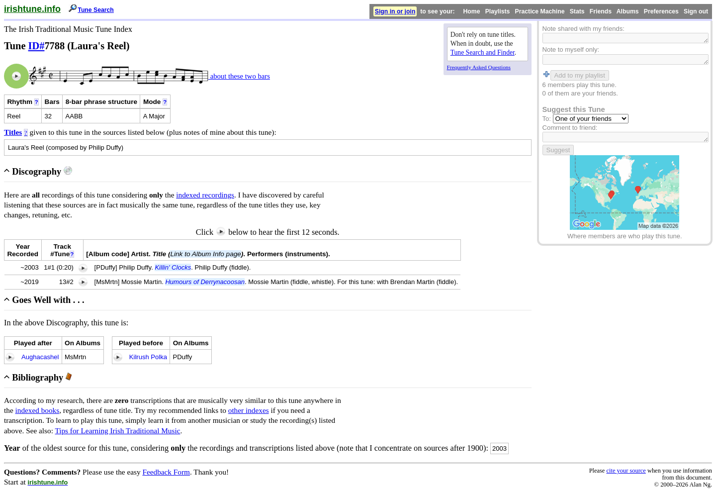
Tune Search (96, 9)
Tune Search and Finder (482, 52)
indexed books (37, 410)
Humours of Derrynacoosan (205, 282)
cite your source (625, 470)
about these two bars (239, 76)
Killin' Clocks (173, 267)
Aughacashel (40, 357)
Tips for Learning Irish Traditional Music (117, 430)
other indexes (248, 410)
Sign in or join (395, 11)
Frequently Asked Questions (479, 67)
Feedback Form (166, 472)
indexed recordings (205, 195)
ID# (36, 45)
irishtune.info (32, 9)
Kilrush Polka (148, 357)
